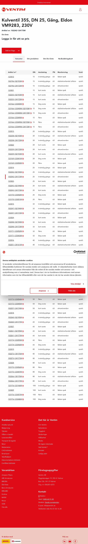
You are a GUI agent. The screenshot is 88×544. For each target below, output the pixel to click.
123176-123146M (15, 385)
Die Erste (5, 485)
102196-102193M (15, 81)
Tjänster (4, 431)
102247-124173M (15, 213)
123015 (11, 204)
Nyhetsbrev (42, 428)
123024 (11, 218)
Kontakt (41, 450)
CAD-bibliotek (7, 450)
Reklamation (6, 447)
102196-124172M (15, 86)
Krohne (4, 494)
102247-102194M (15, 208)
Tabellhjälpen (6, 457)
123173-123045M (15, 304)
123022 (11, 145)
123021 (11, 90)
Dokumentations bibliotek (11, 460)
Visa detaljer (76, 284)
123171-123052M (15, 231)
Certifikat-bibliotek (8, 463)
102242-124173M (15, 177)
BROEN (4, 481)
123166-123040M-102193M (19, 108)
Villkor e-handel (7, 434)
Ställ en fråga (10, 51)
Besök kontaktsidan (52, 502)
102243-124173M (15, 190)
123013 (11, 131)
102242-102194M (15, 172)
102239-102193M (15, 154)
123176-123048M (15, 399)
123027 (11, 326)
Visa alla (4, 507)
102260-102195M (15, 317)
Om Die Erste (48, 59)
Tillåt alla (71, 291)
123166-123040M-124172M (19, 113)
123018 (11, 313)
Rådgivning (6, 428)
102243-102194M (15, 186)
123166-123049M (15, 117)
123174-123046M (15, 345)
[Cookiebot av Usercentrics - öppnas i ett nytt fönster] (75, 252)
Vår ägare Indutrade (45, 444)
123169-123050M (15, 163)
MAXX (4, 497)
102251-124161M (15, 245)
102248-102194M (15, 222)
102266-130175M (15, 376)
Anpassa (44, 291)
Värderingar (42, 434)
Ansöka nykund (7, 425)
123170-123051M (15, 199)
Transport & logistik (9, 441)
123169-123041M (15, 158)
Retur (4, 444)
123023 (11, 181)
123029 (11, 390)
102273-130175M (15, 354)
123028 (11, 363)
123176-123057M (15, 395)
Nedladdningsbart (65, 59)
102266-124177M (15, 381)
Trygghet (41, 431)
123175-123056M (15, 367)
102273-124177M (15, 358)
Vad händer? (43, 447)
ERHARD (5, 491)
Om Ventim (42, 425)
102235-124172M (15, 99)
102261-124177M (15, 335)
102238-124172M (15, 140)
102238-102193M (15, 136)
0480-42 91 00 (48, 499)
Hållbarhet (42, 438)
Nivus (4, 501)
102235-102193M (15, 95)
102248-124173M (15, 227)
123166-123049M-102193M (19, 122)
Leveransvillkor (7, 438)
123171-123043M (15, 236)
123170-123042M (15, 195)
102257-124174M (15, 308)
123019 (11, 349)
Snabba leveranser (44, 2)
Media (40, 441)
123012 (11, 77)
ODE (3, 504)
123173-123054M (15, 299)
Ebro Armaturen (7, 488)
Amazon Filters (7, 475)
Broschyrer (6, 454)
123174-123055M (15, 340)
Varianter (18, 59)
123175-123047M (15, 372)
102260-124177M (15, 322)
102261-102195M (15, 331)
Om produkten (33, 59)
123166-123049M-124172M (19, 127)
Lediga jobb (42, 454)
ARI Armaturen (7, 478)
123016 (11, 240)
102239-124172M (15, 149)
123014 (11, 167)
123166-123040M (15, 104)
